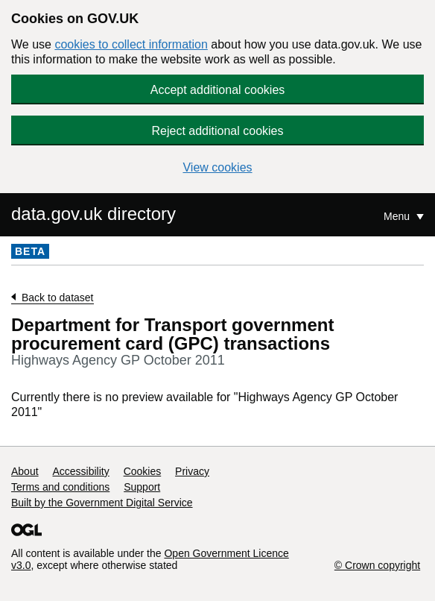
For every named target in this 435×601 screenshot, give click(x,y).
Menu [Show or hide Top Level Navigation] (398, 216)
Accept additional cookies (217, 90)
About (25, 471)
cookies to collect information (130, 44)
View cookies (217, 167)
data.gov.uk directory (93, 214)
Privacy (192, 471)
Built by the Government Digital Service (102, 503)
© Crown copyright (377, 565)
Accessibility (80, 471)
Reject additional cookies (218, 131)
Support (142, 487)
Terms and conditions (60, 487)
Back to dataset (58, 297)
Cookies (143, 471)
